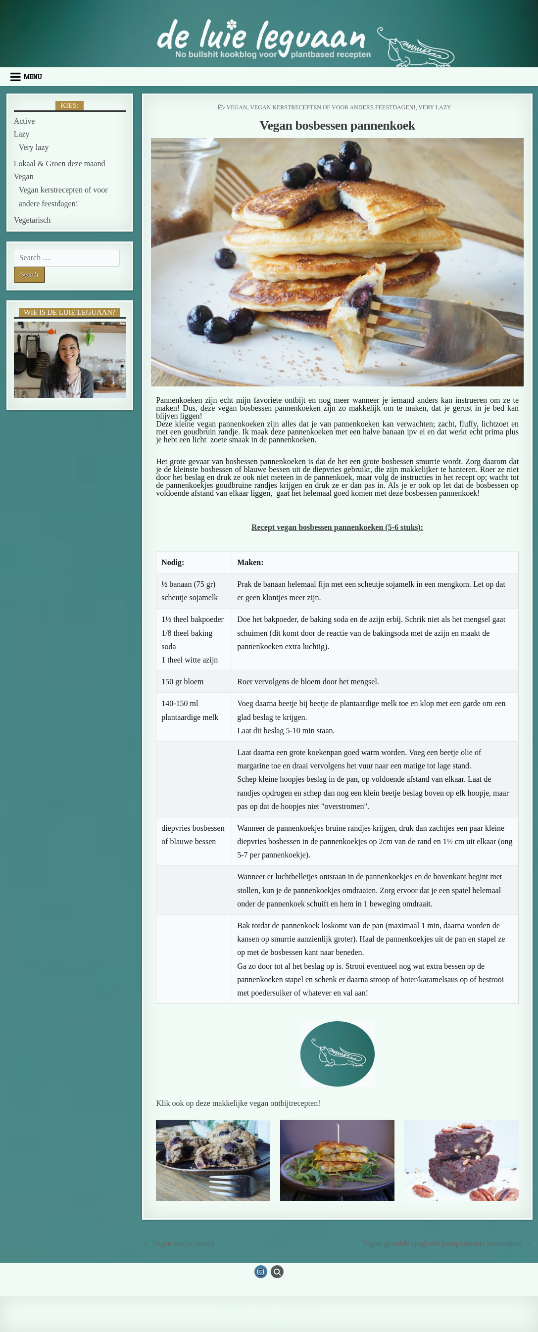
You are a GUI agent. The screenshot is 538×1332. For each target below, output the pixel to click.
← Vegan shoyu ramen (178, 1243)
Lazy (22, 134)
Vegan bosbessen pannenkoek (337, 125)
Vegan (236, 107)
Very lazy (434, 107)
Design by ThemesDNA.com (268, 1322)
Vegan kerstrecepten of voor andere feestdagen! (332, 107)
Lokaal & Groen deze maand (59, 163)
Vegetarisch (32, 220)
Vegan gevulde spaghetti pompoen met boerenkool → (447, 1243)
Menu (33, 77)
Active (24, 121)
